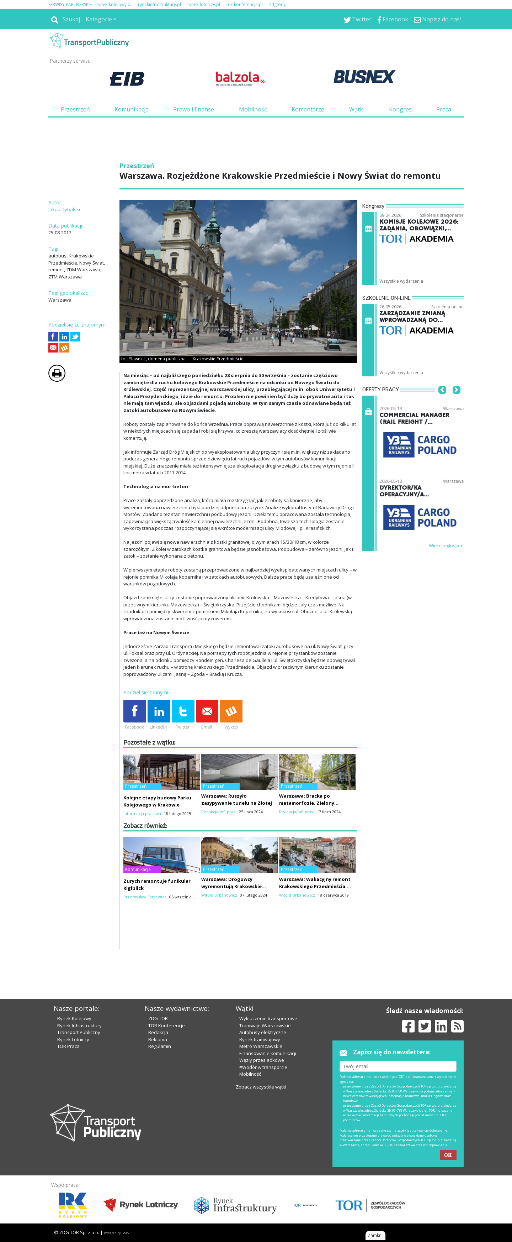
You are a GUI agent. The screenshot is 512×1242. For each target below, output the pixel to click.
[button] (442, 401)
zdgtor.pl (278, 4)
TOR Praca (68, 1046)
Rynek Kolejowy (74, 1018)
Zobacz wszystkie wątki (261, 1087)
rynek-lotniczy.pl (203, 4)
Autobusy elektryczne (262, 1032)
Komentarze (308, 109)
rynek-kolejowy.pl (114, 4)
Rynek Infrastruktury (79, 1025)
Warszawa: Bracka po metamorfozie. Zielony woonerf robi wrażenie (306, 803)
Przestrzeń (75, 109)
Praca (443, 109)
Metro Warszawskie (260, 1046)
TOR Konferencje (166, 1025)
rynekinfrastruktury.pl (159, 4)
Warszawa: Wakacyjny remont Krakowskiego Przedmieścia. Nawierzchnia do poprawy (315, 886)
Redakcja (158, 1032)
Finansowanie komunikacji (267, 1053)
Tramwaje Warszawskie (265, 1025)
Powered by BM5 (116, 1233)
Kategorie (99, 19)
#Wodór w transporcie (263, 1067)
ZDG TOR (158, 1018)
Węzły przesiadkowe (261, 1060)
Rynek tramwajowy (259, 1039)
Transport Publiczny (78, 1032)
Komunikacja (131, 109)
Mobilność (253, 109)
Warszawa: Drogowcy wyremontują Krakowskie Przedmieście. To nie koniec (234, 886)
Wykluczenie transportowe (268, 1018)
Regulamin (159, 1046)
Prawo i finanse (193, 109)
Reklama (157, 1039)
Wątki (356, 109)
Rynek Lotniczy (73, 1039)
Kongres (400, 109)
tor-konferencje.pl (244, 4)
